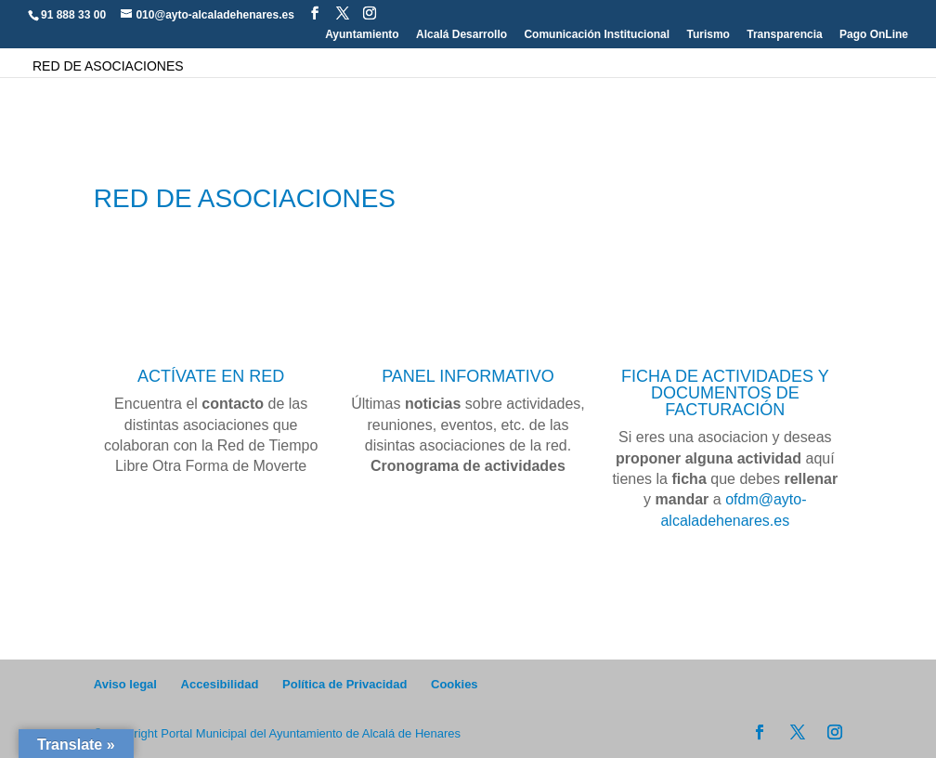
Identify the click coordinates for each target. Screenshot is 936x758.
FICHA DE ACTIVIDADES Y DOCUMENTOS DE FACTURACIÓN (725, 393)
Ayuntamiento (362, 35)
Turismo (707, 35)
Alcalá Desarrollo (461, 35)
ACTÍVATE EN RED (210, 376)
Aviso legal (125, 684)
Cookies (454, 684)
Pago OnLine (873, 35)
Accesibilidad (220, 684)
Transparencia (784, 35)
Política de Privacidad (344, 684)
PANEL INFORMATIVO (468, 376)
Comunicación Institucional (597, 35)
